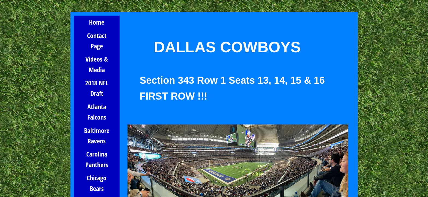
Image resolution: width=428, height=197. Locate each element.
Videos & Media (96, 64)
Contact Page (96, 40)
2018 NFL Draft (96, 88)
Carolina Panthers (96, 159)
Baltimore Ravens (96, 135)
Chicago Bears (96, 183)
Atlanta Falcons (96, 111)
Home (96, 22)
